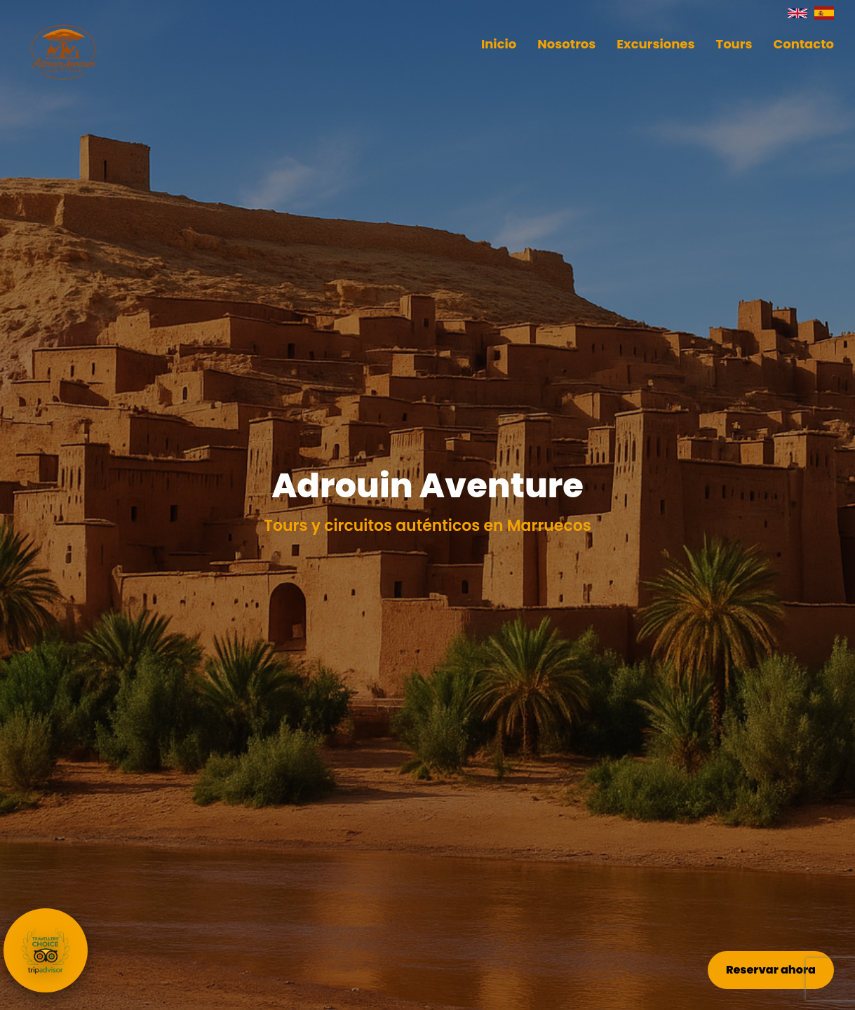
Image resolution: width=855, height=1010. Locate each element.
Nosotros (566, 44)
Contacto (803, 44)
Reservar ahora (771, 970)
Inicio (498, 44)
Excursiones (655, 44)
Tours (734, 44)
